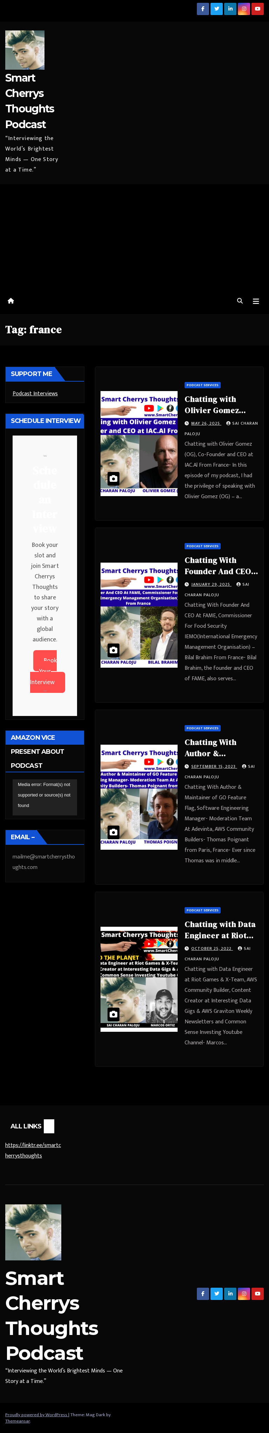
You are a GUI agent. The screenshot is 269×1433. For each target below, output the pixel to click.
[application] (45, 797)
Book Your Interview (43, 671)
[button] (240, 301)
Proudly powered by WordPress (36, 1415)
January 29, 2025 (211, 584)
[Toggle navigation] (256, 301)
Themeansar (17, 1421)
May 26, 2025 (206, 423)
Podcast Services (203, 385)
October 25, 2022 (212, 948)
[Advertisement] (134, 237)
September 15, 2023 (214, 766)
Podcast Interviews (35, 393)
